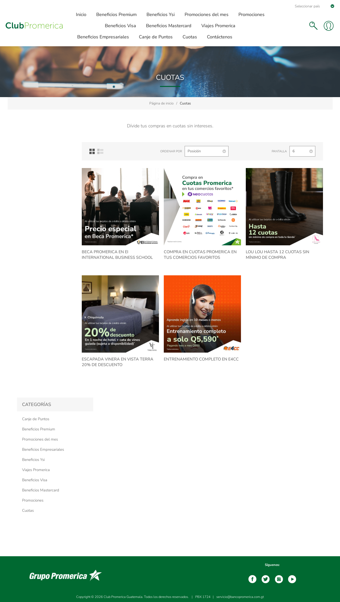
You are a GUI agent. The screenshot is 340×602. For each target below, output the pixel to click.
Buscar (313, 25)
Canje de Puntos (35, 419)
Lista (100, 151)
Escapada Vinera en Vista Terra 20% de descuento (117, 362)
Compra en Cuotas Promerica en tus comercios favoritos (200, 254)
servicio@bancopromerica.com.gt (240, 597)
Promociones (32, 500)
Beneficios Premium (38, 429)
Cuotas (28, 510)
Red (92, 151)
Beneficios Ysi (33, 459)
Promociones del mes (40, 439)
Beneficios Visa (34, 480)
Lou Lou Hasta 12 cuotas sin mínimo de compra (277, 254)
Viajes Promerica (36, 469)
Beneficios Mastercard (40, 490)
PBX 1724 (203, 597)
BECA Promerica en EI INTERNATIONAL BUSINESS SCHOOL (117, 254)
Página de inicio (161, 103)
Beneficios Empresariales (43, 449)
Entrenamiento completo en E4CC (201, 359)
